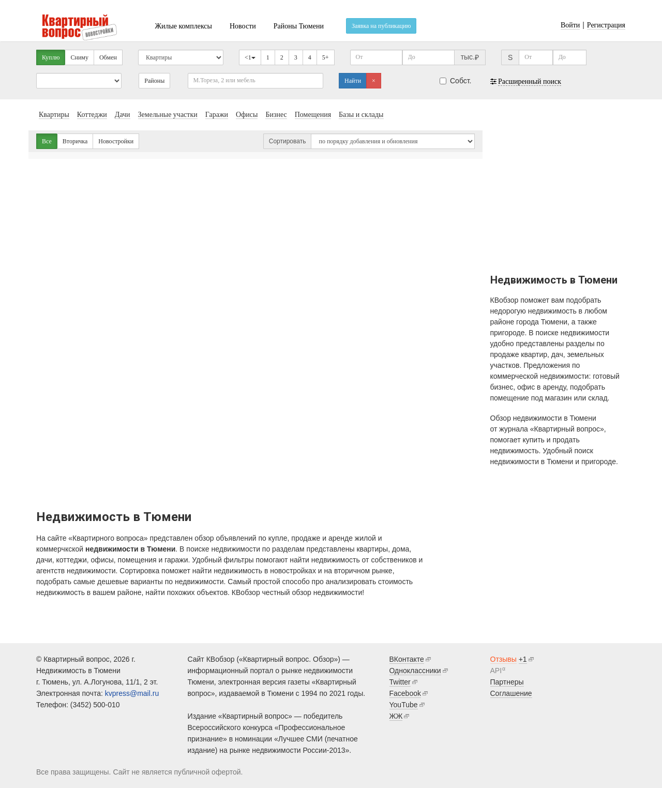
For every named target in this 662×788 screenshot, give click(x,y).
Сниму (79, 57)
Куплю (50, 57)
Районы (154, 80)
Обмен (108, 57)
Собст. (456, 81)
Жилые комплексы (183, 26)
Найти (352, 80)
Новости (243, 26)
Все (47, 141)
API (496, 670)
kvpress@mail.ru (132, 693)
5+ (325, 57)
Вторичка (75, 141)
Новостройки (115, 141)
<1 (250, 57)
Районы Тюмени (299, 26)
